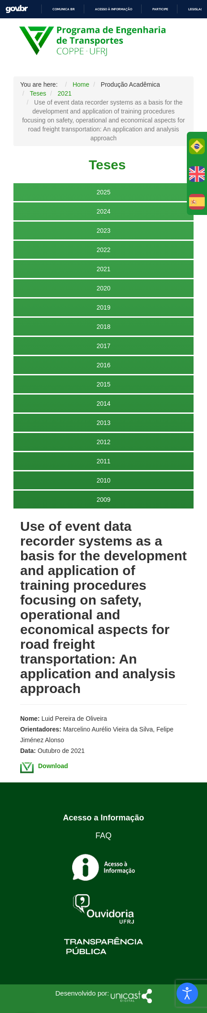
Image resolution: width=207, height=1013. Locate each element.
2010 (103, 480)
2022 (103, 249)
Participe (160, 9)
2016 (103, 365)
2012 (103, 442)
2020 (103, 288)
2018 (103, 326)
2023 (103, 230)
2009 (103, 499)
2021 (103, 269)
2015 (103, 384)
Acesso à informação (113, 9)
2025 (103, 192)
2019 (103, 307)
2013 (103, 422)
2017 (103, 345)
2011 (103, 461)
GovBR (16, 9)
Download (53, 765)
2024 (103, 211)
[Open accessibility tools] (187, 993)
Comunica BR (63, 9)
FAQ (103, 835)
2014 (103, 403)
